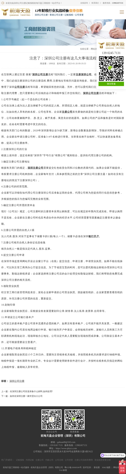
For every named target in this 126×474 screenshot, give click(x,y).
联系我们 (95, 3)
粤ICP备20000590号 (73, 467)
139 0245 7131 (111, 53)
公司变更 (69, 460)
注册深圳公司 (84, 74)
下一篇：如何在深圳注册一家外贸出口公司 (22, 396)
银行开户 (93, 236)
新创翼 (97, 467)
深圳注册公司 (35, 168)
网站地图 (117, 467)
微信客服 (111, 84)
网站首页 (95, 49)
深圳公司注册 (40, 74)
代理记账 (30, 460)
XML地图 (106, 467)
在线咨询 (84, 3)
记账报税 (20, 460)
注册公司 (67, 111)
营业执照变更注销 (102, 460)
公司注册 (19, 87)
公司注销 (59, 460)
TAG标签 (63, 470)
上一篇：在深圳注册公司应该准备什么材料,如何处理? (27, 391)
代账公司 (49, 460)
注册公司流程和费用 (84, 460)
